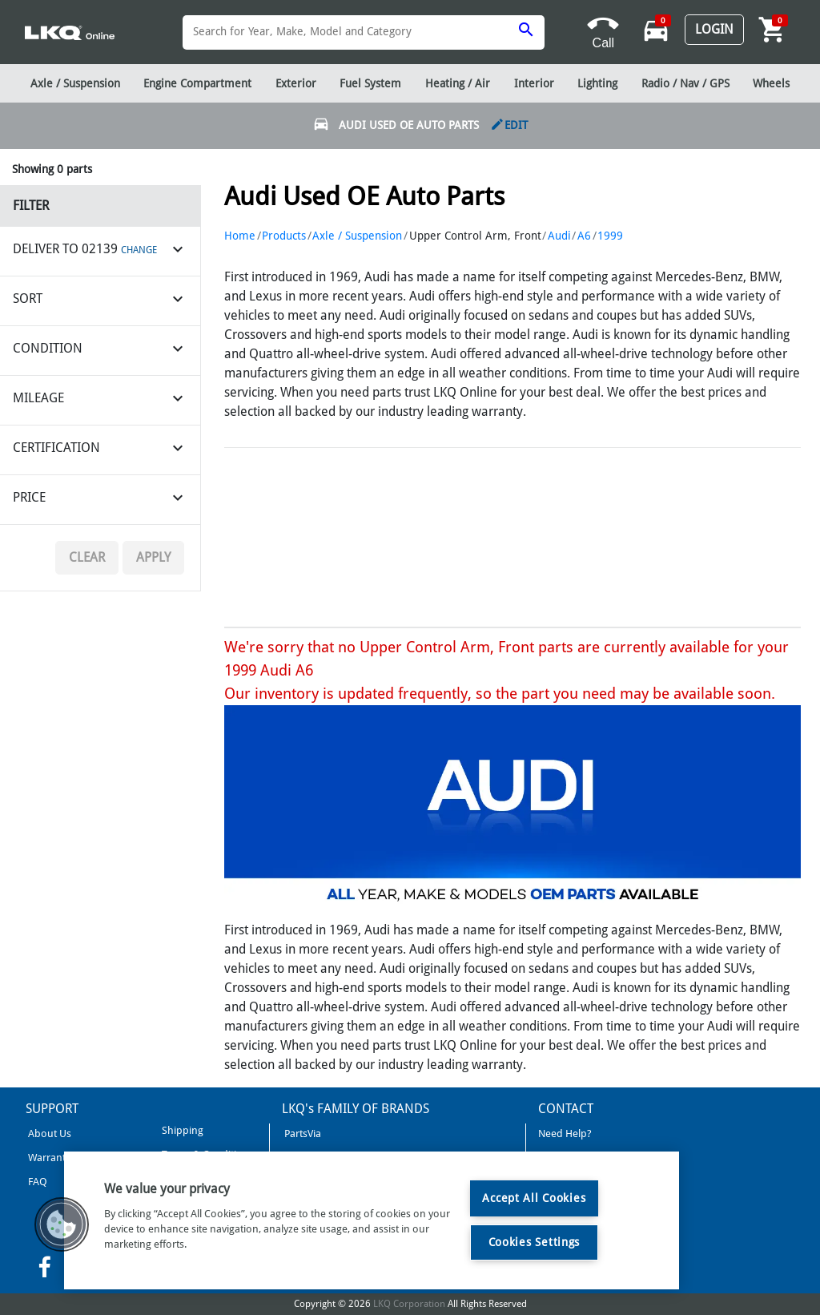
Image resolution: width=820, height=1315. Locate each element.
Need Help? (565, 1133)
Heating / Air (457, 83)
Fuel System (370, 83)
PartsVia (301, 1133)
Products (284, 235)
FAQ (36, 1182)
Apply (153, 557)
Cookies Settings (534, 1242)
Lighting (597, 83)
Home (239, 235)
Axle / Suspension (357, 235)
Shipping (181, 1130)
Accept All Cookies (533, 1198)
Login (714, 29)
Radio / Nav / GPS (685, 83)
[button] (61, 1224)
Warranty (48, 1158)
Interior (534, 83)
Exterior (295, 83)
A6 (584, 235)
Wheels (771, 83)
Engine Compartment (197, 83)
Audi (559, 235)
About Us (48, 1133)
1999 (610, 235)
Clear (87, 557)
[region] (371, 1220)
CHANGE (139, 250)
